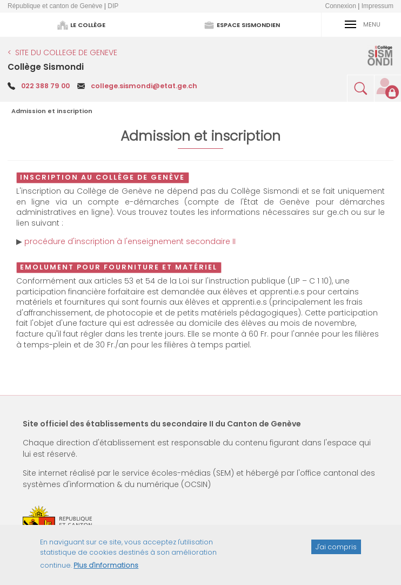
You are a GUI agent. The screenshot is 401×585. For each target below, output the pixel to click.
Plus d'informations (105, 570)
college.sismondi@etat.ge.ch (144, 85)
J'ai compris (336, 551)
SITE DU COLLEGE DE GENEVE (66, 52)
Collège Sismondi (46, 67)
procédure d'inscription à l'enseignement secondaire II (130, 241)
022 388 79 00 (45, 85)
